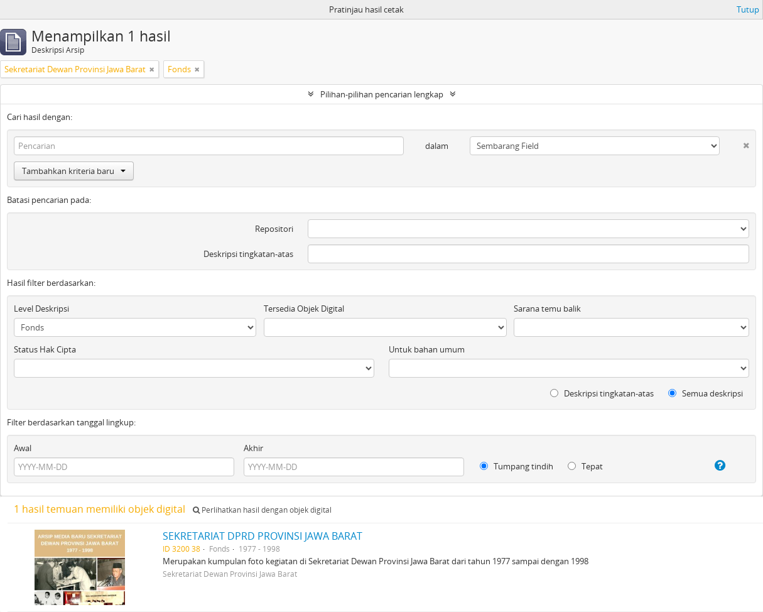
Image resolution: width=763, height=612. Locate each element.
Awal (22, 448)
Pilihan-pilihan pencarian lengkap (381, 94)
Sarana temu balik (547, 308)
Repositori (274, 228)
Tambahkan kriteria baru (74, 171)
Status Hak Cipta (45, 349)
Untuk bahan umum (427, 349)
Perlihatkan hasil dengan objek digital (262, 510)
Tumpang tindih (516, 466)
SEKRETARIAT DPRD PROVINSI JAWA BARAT (262, 536)
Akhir (253, 448)
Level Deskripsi (41, 308)
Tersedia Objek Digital (304, 308)
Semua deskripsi (705, 393)
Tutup (748, 9)
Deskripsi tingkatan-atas (248, 254)
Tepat (585, 466)
